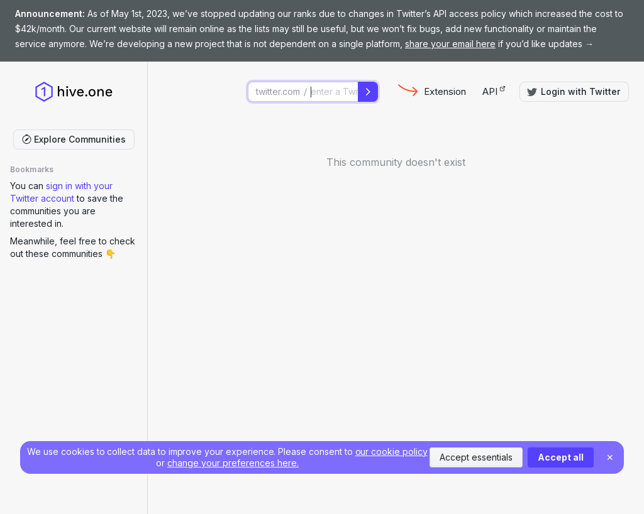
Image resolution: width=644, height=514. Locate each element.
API (494, 91)
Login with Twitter (573, 91)
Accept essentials (476, 457)
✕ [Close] (610, 457)
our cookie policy (391, 451)
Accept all (561, 457)
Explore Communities (74, 139)
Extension (445, 91)
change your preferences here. (233, 462)
